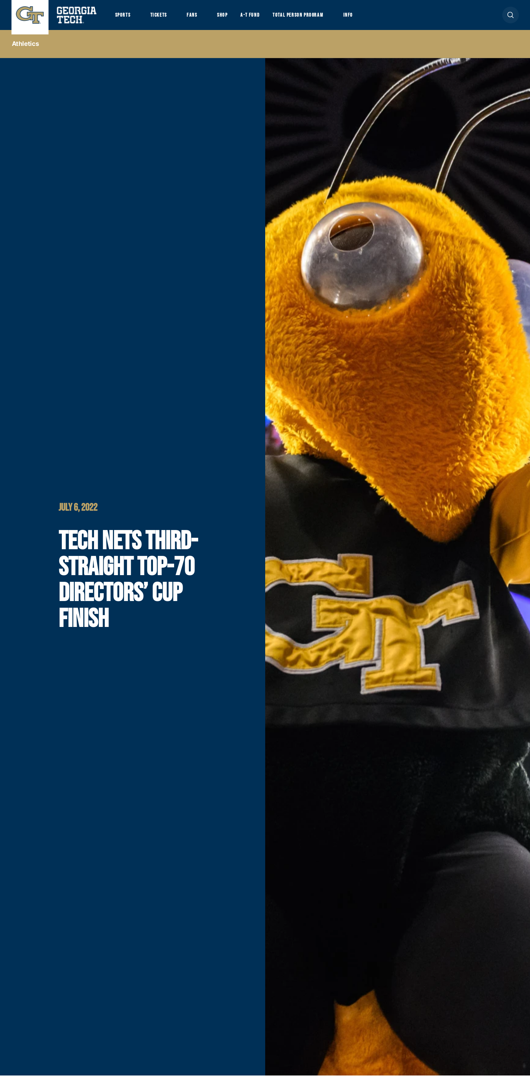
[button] (510, 19)
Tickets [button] (164, 19)
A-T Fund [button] (266, 19)
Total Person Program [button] (319, 19)
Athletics (25, 52)
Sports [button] (124, 19)
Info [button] (376, 19)
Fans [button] (201, 19)
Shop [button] (236, 19)
